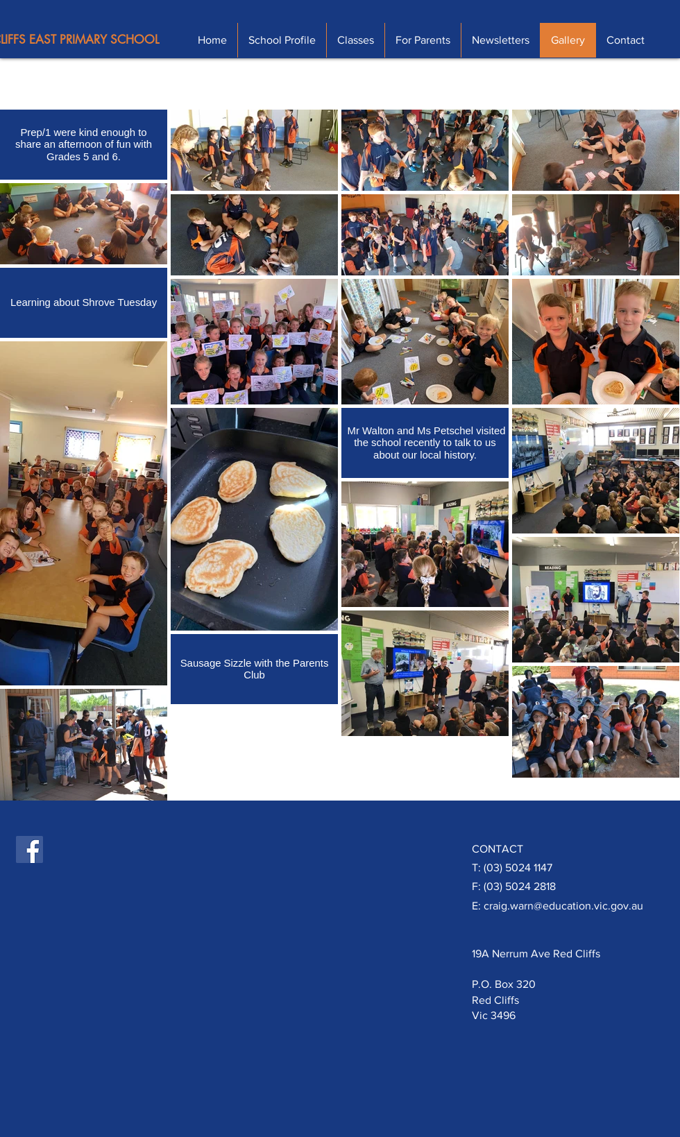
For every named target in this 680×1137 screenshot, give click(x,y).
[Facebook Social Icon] (29, 849)
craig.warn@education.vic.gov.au (563, 906)
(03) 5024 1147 (518, 867)
